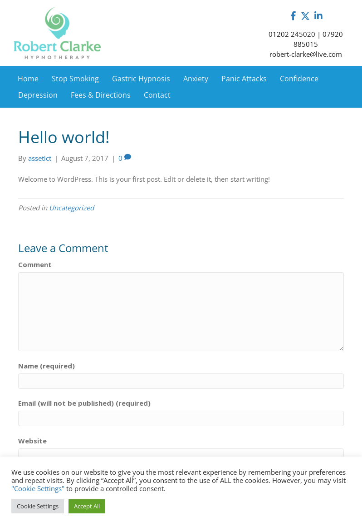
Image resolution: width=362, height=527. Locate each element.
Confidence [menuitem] (299, 79)
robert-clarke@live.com (305, 54)
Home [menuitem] (28, 79)
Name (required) (46, 365)
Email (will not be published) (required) (84, 403)
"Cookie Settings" (37, 488)
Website (32, 440)
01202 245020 (292, 34)
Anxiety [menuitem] (195, 79)
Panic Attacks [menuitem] (244, 79)
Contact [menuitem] (157, 95)
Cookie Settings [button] (38, 506)
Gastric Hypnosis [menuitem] (141, 79)
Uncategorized (71, 207)
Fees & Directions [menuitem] (101, 95)
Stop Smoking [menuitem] (75, 79)
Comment (35, 264)
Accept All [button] (87, 506)
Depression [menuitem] (38, 95)
